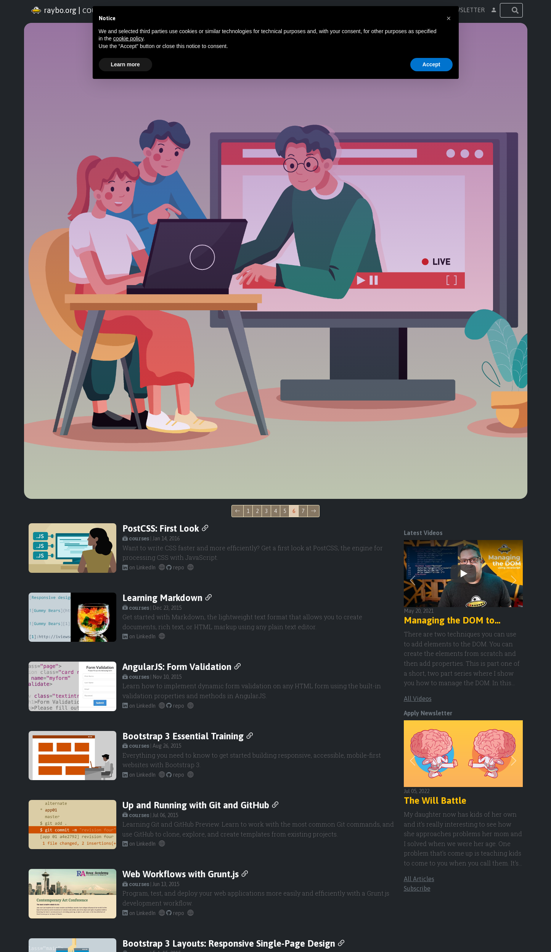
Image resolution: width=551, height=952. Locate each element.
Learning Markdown (167, 598)
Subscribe (417, 888)
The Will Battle (435, 800)
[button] (494, 10)
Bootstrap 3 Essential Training (188, 736)
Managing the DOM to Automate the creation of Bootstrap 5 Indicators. (455, 620)
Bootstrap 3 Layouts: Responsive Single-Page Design (234, 943)
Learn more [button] (125, 64)
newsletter (466, 9)
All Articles (419, 878)
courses (135, 538)
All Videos (418, 698)
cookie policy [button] (128, 38)
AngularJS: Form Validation (182, 667)
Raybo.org (52, 10)
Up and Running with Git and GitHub (201, 805)
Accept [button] (431, 64)
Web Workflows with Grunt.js (185, 874)
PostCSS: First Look (166, 528)
